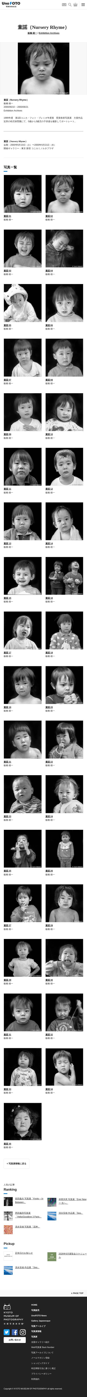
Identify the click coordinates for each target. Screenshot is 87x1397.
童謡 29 (7, 980)
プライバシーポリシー (41, 1374)
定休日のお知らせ (24, 1253)
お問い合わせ (15, 1340)
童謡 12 (49, 489)
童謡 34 (49, 1089)
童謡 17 (7, 652)
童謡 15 (7, 598)
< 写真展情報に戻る (16, 1163)
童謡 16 (49, 598)
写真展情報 (36, 1331)
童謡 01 (7, 216)
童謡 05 (7, 325)
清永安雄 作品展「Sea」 (71, 1213)
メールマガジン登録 (40, 1358)
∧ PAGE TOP (77, 1293)
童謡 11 (7, 489)
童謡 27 (7, 925)
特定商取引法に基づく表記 (43, 1368)
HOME (34, 1305)
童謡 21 (7, 762)
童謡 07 (7, 380)
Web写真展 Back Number (42, 1347)
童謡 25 (7, 871)
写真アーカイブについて (42, 1352)
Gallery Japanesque (40, 1321)
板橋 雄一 (32, 33)
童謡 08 (49, 380)
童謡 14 (49, 543)
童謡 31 (7, 1034)
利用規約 (35, 1379)
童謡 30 (49, 980)
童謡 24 (49, 816)
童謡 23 (7, 816)
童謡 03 (7, 270)
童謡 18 (49, 652)
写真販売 (35, 1310)
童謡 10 (49, 434)
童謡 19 (7, 707)
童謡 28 (49, 925)
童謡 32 (49, 1034)
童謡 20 (49, 707)
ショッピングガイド (40, 1363)
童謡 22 (49, 762)
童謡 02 (49, 216)
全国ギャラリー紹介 (40, 1342)
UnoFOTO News (39, 1315)
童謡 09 (7, 434)
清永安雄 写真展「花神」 (27, 1226)
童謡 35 (7, 1144)
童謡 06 (49, 325)
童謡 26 (49, 871)
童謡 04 (49, 270)
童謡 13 (7, 543)
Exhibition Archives (49, 33)
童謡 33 (7, 1089)
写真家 (34, 1337)
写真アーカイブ (38, 1326)
